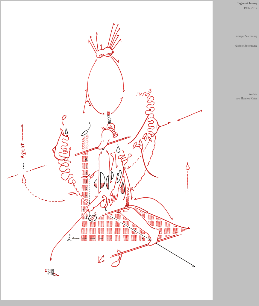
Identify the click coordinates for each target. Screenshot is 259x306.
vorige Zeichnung (246, 36)
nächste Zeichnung (246, 45)
